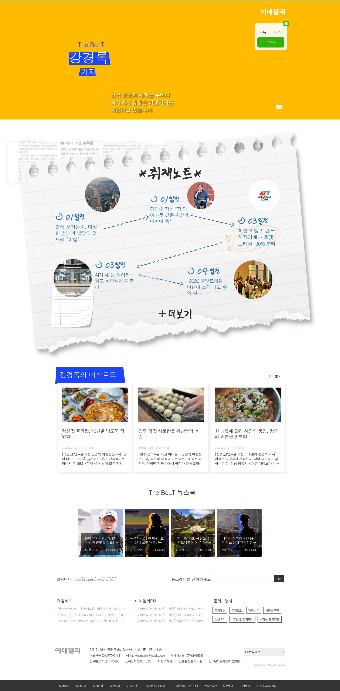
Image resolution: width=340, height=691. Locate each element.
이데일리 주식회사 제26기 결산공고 (98, 578)
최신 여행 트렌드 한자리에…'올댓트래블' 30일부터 (256, 237)
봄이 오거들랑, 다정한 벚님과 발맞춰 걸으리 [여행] (76, 233)
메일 (279, 106)
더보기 (175, 314)
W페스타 (253, 610)
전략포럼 (236, 610)
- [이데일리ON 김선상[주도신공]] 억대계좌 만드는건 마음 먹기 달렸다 (170, 609)
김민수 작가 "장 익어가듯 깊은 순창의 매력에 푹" (169, 215)
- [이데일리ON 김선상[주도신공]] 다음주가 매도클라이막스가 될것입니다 (170, 621)
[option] (100, 533)
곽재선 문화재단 (269, 619)
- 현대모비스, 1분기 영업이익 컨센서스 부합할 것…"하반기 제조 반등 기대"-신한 (91, 615)
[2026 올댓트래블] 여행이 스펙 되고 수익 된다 (207, 287)
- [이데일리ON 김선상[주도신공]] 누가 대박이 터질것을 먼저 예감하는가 (170, 615)
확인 (279, 579)
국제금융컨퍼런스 (242, 619)
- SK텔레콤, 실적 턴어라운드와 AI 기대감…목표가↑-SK (89, 621)
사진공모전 (272, 610)
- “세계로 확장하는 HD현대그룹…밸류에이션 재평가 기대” (91, 609)
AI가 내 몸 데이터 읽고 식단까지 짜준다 (114, 281)
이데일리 (273, 12)
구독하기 (271, 42)
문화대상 (219, 610)
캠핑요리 (219, 619)
